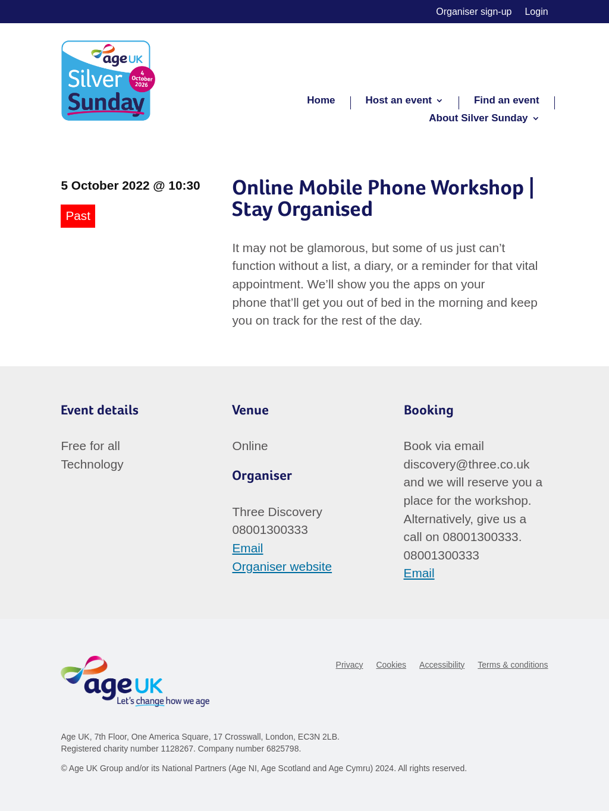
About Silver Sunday (478, 119)
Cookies (391, 665)
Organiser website (282, 566)
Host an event (399, 101)
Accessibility (441, 665)
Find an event (506, 101)
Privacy (349, 665)
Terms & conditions (513, 665)
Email (247, 548)
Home (321, 101)
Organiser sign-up (473, 12)
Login (536, 12)
